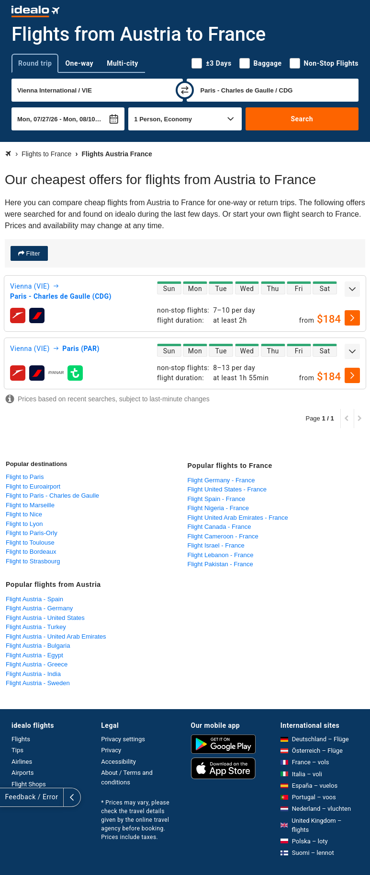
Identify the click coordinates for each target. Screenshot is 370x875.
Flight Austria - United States (45, 617)
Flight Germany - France (221, 480)
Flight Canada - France (219, 526)
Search (302, 119)
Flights (20, 739)
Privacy (111, 750)
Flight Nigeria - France (218, 508)
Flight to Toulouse (30, 542)
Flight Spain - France (217, 498)
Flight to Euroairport (33, 486)
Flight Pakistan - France (220, 564)
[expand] (352, 289)
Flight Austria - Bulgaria (38, 645)
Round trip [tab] (35, 63)
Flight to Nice (24, 514)
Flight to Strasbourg (33, 561)
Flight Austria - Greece (36, 664)
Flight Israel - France (216, 545)
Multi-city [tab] (122, 63)
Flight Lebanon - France (221, 555)
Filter (32, 253)
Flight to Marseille (30, 505)
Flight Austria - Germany (39, 608)
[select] (352, 318)
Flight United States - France (227, 489)
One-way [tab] (79, 63)
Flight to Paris (25, 476)
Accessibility (118, 761)
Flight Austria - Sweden (38, 683)
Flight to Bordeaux (31, 551)
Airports (22, 772)
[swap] (185, 90)
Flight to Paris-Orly (31, 533)
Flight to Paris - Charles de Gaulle (52, 495)
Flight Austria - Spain (34, 599)
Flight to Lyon (24, 523)
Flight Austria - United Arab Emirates (56, 636)
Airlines (21, 761)
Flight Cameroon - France (223, 536)
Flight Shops (28, 784)
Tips (17, 750)
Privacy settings (123, 739)
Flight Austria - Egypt (34, 655)
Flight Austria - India (33, 673)
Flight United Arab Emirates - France (238, 517)
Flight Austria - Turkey (36, 626)
